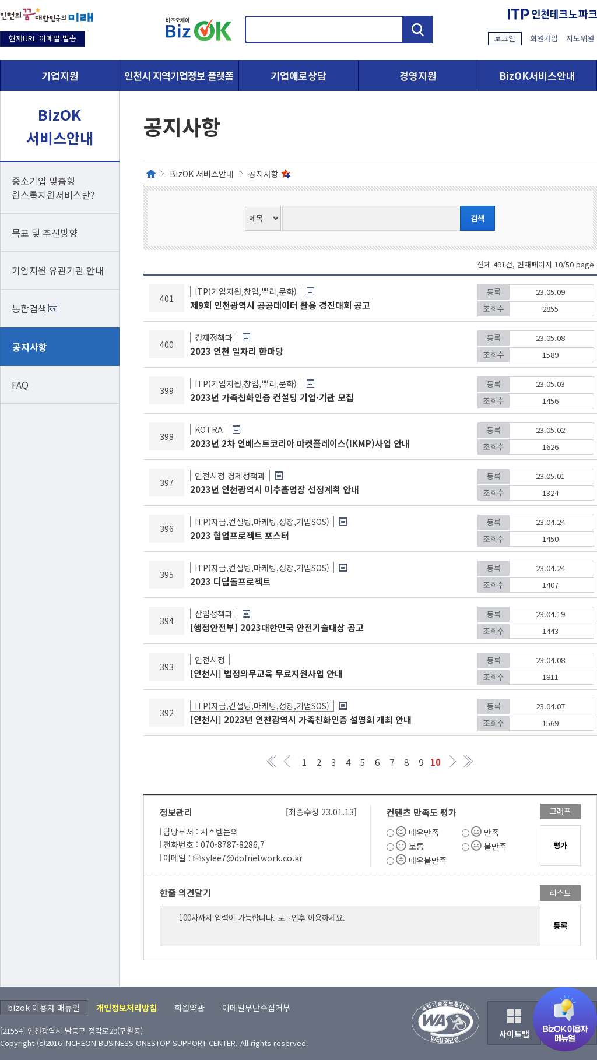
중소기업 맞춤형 (60, 188)
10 (435, 761)
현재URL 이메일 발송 (42, 38)
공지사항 (29, 347)
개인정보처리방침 (126, 1007)
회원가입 (544, 38)
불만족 (495, 846)
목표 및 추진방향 (45, 233)
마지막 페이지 (468, 761)
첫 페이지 (272, 761)
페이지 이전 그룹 (287, 761)
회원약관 (189, 1007)
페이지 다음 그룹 (453, 761)
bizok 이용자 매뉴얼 (44, 1007)
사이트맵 (514, 1034)
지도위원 (580, 38)
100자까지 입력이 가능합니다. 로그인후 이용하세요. (350, 926)
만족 (491, 832)
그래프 (560, 810)
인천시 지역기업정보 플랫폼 (179, 75)
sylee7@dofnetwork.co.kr (252, 858)
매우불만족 (428, 860)
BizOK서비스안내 (537, 75)
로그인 (504, 38)
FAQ (20, 385)
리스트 (560, 892)
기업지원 (60, 75)
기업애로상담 (298, 75)
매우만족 (424, 832)
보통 (416, 846)
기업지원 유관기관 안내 (58, 270)
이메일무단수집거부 (256, 1007)
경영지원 (418, 75)
